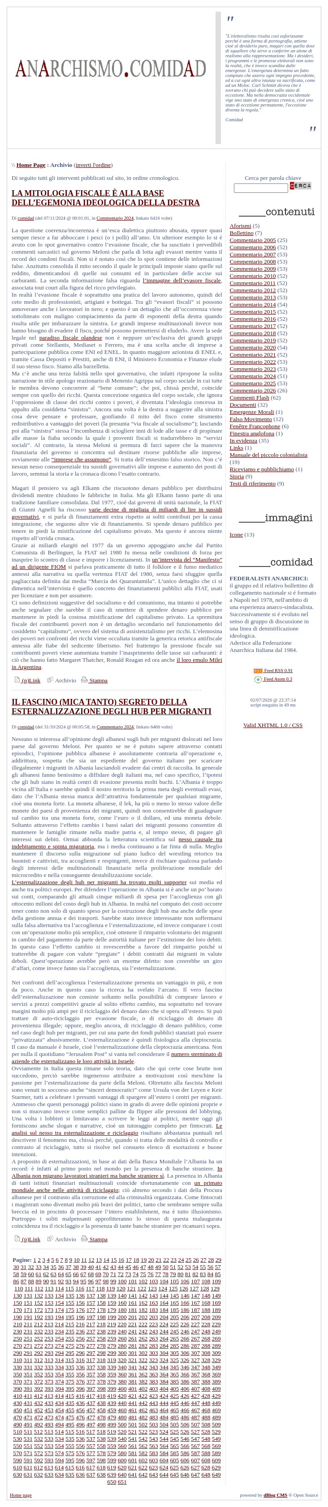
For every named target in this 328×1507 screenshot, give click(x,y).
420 (121, 1395)
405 (174, 1388)
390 (17, 1388)
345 (174, 1367)
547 (195, 1438)
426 (184, 1395)
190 (17, 1317)
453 (48, 1410)
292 (38, 1352)
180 (122, 1310)
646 (185, 1474)
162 (142, 1302)
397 (90, 1388)
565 (174, 1446)
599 (111, 1460)
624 (164, 1467)
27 (203, 1259)
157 (90, 1302)
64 (61, 1274)
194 (59, 1317)
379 (111, 1381)
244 (164, 1331)
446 (185, 1403)
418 (101, 1395)
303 (153, 1352)
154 (59, 1302)
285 (174, 1345)
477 (90, 1417)
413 (48, 1395)
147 (195, 1295)
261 (132, 1338)
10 (76, 1259)
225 (174, 1324)
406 (185, 1388)
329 (216, 1360)
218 (101, 1324)
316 (80, 1360)
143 (153, 1295)
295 (69, 1352)
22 (166, 1259)
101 (132, 1281)
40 (91, 1267)
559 (111, 1446)
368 (205, 1374)
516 (80, 1431)
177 (90, 1310)
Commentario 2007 (252, 254)
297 (90, 1352)
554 (59, 1446)
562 (142, 1446)
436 (80, 1403)
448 (205, 1403)
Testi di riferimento (252, 483)
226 (184, 1324)
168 (205, 1302)
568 (205, 1446)
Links (236, 447)
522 (142, 1431)
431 (28, 1403)
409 (216, 1388)
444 (164, 1403)
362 (142, 1374)
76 (150, 1274)
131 (28, 1295)
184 (164, 1310)
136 (80, 1295)
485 (174, 1417)
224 (164, 1324)
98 (105, 1281)
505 (174, 1424)
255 (69, 1338)
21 (158, 1259)
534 (59, 1438)
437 (90, 1403)
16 (121, 1259)
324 (164, 1360)
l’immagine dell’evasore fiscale (182, 280)
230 (17, 1331)
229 (216, 1324)
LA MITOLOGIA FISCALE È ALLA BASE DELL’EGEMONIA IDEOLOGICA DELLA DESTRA (106, 198)
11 (84, 1259)
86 (16, 1281)
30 (16, 1267)
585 (174, 1453)
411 (28, 1395)
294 (59, 1352)
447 (195, 1403)
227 (195, 1324)
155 (69, 1302)
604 (164, 1460)
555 (69, 1446)
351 (28, 1374)
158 (101, 1302)
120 (121, 1288)
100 (122, 1281)
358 (101, 1374)
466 (185, 1410)
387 (195, 1381)
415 (69, 1395)
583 (153, 1453)
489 (216, 1417)
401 (132, 1388)
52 (180, 1267)
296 (80, 1352)
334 (59, 1367)
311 (28, 1360)
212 (38, 1324)
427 (195, 1395)
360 (122, 1374)
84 (210, 1274)
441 (132, 1403)
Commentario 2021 (252, 354)
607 (195, 1460)
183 (153, 1310)
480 (122, 1417)
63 (53, 1274)
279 (111, 1345)
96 (91, 1281)
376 (80, 1381)
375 (69, 1381)
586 (185, 1453)
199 (111, 1317)
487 (195, 1417)
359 (111, 1374)
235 (69, 1331)
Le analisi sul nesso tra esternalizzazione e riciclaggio (117, 1129)
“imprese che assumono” (81, 459)
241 (132, 1331)
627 (195, 1467)
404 (164, 1388)
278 (101, 1345)
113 (49, 1288)
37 (68, 1267)
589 (216, 1453)
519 (111, 1431)
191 (28, 1317)
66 (76, 1274)
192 (38, 1317)
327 (195, 1360)
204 (164, 1317)
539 (111, 1438)
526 (184, 1431)
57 (217, 1267)
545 (174, 1438)
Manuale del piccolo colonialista (268, 454)
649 (216, 1474)
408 (205, 1388)
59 (23, 1274)
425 (174, 1395)
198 (101, 1317)
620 (121, 1467)
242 (142, 1331)
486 (185, 1417)
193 (48, 1317)
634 (59, 1474)
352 (38, 1374)
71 (113, 1274)
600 (122, 1460)
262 (142, 1338)
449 (216, 1403)
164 (164, 1302)
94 (76, 1281)
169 (216, 1302)
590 (17, 1460)
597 (90, 1460)
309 (216, 1352)
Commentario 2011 (252, 283)
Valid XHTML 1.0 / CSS (272, 725)
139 (111, 1295)
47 (143, 1267)
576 (80, 1453)
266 (185, 1338)
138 (101, 1295)
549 (216, 1438)
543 (153, 1438)
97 (98, 1281)
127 (194, 1288)
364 (164, 1374)
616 (80, 1467)
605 (174, 1460)
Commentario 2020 (252, 347)
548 (205, 1438)
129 (215, 1288)
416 (80, 1395)
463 (153, 1410)
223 (153, 1324)
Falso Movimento (250, 419)
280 (122, 1345)
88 (31, 1281)
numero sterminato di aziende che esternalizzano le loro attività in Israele (117, 1057)
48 (150, 1267)
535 (69, 1438)
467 (195, 1410)
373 (48, 1381)
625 (174, 1467)
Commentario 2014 (252, 304)
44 (121, 1267)
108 (205, 1281)
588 (205, 1453)
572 (38, 1453)
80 (180, 1274)
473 (48, 1417)
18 (136, 1259)
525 (174, 1431)
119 (110, 1288)
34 (46, 1267)
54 (195, 1267)
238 (101, 1331)
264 (164, 1338)
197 (90, 1317)
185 (174, 1310)
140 (122, 1295)
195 (69, 1317)
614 (59, 1467)
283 (153, 1345)
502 (142, 1424)
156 (80, 1302)
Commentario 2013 (252, 297)
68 (91, 1274)
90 (46, 1281)
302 (142, 1352)
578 (101, 1453)
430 (17, 1403)
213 (48, 1324)
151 (28, 1302)
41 (98, 1267)
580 (122, 1453)
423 (153, 1395)
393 (48, 1388)
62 (46, 1274)
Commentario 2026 (252, 390)
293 (48, 1352)
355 (69, 1374)
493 (48, 1424)
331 (28, 1367)
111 (29, 1288)
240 (122, 1331)
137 (90, 1295)
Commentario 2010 (252, 275)
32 (31, 1267)
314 (59, 1360)
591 (28, 1460)
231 (28, 1331)
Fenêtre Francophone (254, 426)
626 (184, 1467)
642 (142, 1474)
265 (174, 1338)
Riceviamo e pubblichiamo (261, 469)
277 (90, 1345)
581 (132, 1453)
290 (17, 1352)
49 (158, 1267)
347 (195, 1367)
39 (83, 1267)
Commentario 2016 (252, 318)
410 (17, 1395)
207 (195, 1317)
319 (111, 1360)
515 (69, 1431)
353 (48, 1374)
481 (132, 1417)
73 (128, 1274)
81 (188, 1274)
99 (113, 1281)
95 (83, 1281)
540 (122, 1438)
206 (185, 1317)
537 (90, 1438)
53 (188, 1267)
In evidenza (243, 440)
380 (122, 1381)
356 (80, 1374)
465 (174, 1410)
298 (101, 1352)
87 (23, 1281)
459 (111, 1410)
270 (17, 1345)
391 (28, 1388)
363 (153, 1374)
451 (28, 1410)
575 (69, 1453)
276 (80, 1345)
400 (122, 1388)
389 (216, 1381)
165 (174, 1302)
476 (80, 1417)
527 (195, 1431)
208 (205, 1317)
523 (153, 1431)
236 (80, 1331)
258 (101, 1338)
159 (111, 1302)
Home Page (31, 165)
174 (59, 1310)
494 (59, 1424)
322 (142, 1360)
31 (23, 1267)
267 (195, 1338)
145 (174, 1295)
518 (101, 1431)
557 (90, 1446)
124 (162, 1288)
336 (80, 1367)
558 (101, 1446)
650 (111, 1481)
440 (122, 1403)
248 (205, 1331)
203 (153, 1317)
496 (80, 1424)
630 (17, 1474)
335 (69, 1367)
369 (216, 1374)
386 (185, 1381)
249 (216, 1331)
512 (38, 1431)
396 (80, 1388)
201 (132, 1317)
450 (17, 1410)
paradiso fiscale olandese (70, 337)
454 (59, 1410)
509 (216, 1424)
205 (174, 1317)
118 (100, 1288)
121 (131, 1288)
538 (101, 1438)
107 (195, 1281)
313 (48, 1360)
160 (122, 1302)
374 (59, 1381)
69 (98, 1274)
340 (122, 1367)
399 (111, 1388)
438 (101, 1403)
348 (205, 1367)
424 (164, 1395)
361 (132, 1374)
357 (90, 1374)
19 (144, 1259)
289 (216, 1345)
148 (205, 1295)
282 (142, 1345)
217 (90, 1324)
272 (38, 1345)
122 (142, 1288)
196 (80, 1317)
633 (48, 1474)
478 (101, 1417)
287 (195, 1345)
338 (101, 1367)
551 (28, 1446)
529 (216, 1431)
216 (80, 1324)
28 (211, 1259)
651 (122, 1481)
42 (105, 1267)
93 (68, 1281)
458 (101, 1410)
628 (205, 1467)
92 (61, 1281)
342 (142, 1367)
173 (48, 1310)
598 (101, 1460)
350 (17, 1374)
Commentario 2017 (252, 326)
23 (174, 1259)
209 (216, 1317)
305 (174, 1352)
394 (59, 1388)
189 (216, 1310)
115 (69, 1288)
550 (17, 1446)
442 (142, 1403)
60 (31, 1274)
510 (17, 1431)
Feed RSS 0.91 (273, 670)
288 (205, 1345)
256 (80, 1338)
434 (59, 1403)
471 (28, 1417)
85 (217, 1274)
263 (153, 1338)
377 (90, 1381)
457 (90, 1410)
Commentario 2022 (252, 361)
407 (195, 1388)
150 (17, 1302)
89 (38, 1281)
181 (132, 1310)
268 (205, 1338)
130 (17, 1295)
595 (69, 1460)
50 (165, 1267)
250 (17, 1338)
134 (59, 1295)
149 (216, 1295)
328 (205, 1360)
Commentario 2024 (115, 218)
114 (59, 1288)
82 (195, 1274)
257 (90, 1338)
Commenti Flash (249, 397)
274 (59, 1345)
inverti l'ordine (93, 165)
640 (122, 1474)
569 (216, 1446)
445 (174, 1403)
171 (28, 1310)
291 (28, 1352)
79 (173, 1274)
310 (17, 1360)
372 (38, 1381)
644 (164, 1474)
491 (28, 1424)
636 (80, 1474)
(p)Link (26, 680)
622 (142, 1467)
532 (38, 1438)
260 (122, 1338)
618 (101, 1467)
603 (153, 1460)
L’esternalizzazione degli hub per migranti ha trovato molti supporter (99, 882)
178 (101, 1310)
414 (59, 1395)
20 (151, 1259)
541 (132, 1438)
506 (185, 1424)
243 (153, 1331)
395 (69, 1388)
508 (205, 1424)
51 (173, 1267)
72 (121, 1274)
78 (165, 1274)
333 (48, 1367)
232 (38, 1331)
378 (101, 1381)
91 (53, 1281)
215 (69, 1324)
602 (142, 1460)
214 (59, 1324)
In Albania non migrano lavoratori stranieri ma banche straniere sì (117, 1172)
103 (153, 1281)
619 (111, 1467)
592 (38, 1460)
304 (164, 1352)
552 (38, 1446)
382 (142, 1381)
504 (164, 1424)
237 (90, 1331)
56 (210, 1267)
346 (185, 1367)
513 (48, 1431)
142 (142, 1295)
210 (17, 1324)
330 (17, 1367)
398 (101, 1388)
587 (195, 1453)
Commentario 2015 (252, 311)
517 (90, 1431)
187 (195, 1310)
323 (153, 1360)
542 (142, 1438)
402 (142, 1388)
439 (111, 1403)
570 (17, 1453)
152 (38, 1302)
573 (48, 1453)
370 (17, 1381)
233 (48, 1331)
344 (164, 1367)
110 (18, 1288)
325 (174, 1360)
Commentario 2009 (252, 268)
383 (153, 1381)
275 (69, 1345)
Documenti (242, 404)
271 (28, 1345)
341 (132, 1367)
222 (142, 1324)
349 (216, 1367)
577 (90, 1453)
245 (174, 1331)
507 (195, 1424)
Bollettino (241, 233)
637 (90, 1474)
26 (196, 1259)
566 (185, 1446)
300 (122, 1352)
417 (90, 1395)
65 (68, 1274)
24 (181, 1259)
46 (135, 1267)
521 (132, 1431)
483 (153, 1417)
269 (216, 1338)
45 (128, 1267)
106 (185, 1281)
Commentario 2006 (252, 247)
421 (132, 1395)
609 (216, 1460)
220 (121, 1324)
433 (48, 1403)
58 (16, 1274)
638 (101, 1474)
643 (153, 1474)
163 (153, 1302)
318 (101, 1360)
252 (38, 1338)
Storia (236, 476)
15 (114, 1259)
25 (188, 1259)
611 (28, 1467)
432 (38, 1403)
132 (38, 1295)
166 (185, 1302)
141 (132, 1295)
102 (142, 1281)
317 (90, 1360)
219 (111, 1324)
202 (142, 1317)
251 (28, 1338)
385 (174, 1381)
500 (122, 1424)
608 (205, 1460)
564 (164, 1446)
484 (164, 1417)
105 (174, 1281)
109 (216, 1281)
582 (142, 1453)
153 (48, 1302)
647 (195, 1474)
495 (69, 1424)
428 (205, 1395)
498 (101, 1424)
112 (39, 1288)
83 (203, 1274)
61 (38, 1274)
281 (132, 1345)
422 (142, 1395)
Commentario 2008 (252, 261)
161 (132, 1302)
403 (153, 1388)
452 (38, 1410)
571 (28, 1453)
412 (38, 1395)
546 (185, 1438)
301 (132, 1352)
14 (106, 1259)
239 (111, 1331)
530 (17, 1438)
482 (142, 1417)
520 (121, 1431)
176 (80, 1310)
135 (69, 1295)
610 (17, 1467)
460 (122, 1410)
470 (17, 1417)
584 (164, 1453)
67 (83, 1274)
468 (205, 1410)
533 (48, 1438)
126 (183, 1288)
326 (184, 1360)
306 (185, 1352)
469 (216, 1410)
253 (48, 1338)
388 (205, 1381)
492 (38, 1424)
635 (69, 1474)
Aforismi (240, 225)
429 (216, 1395)
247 (195, 1331)
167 (195, 1302)
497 (90, 1424)
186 (185, 1310)
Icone (236, 534)
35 (53, 1267)
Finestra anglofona (251, 433)
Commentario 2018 (252, 333)
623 (153, 1467)
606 (185, 1460)
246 (185, 1331)
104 (164, 1281)
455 (69, 1410)
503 (153, 1424)
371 (28, 1381)
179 (111, 1310)
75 (143, 1274)
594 (59, 1460)
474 (59, 1417)
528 (205, 1431)
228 (205, 1324)
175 (69, 1310)
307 (195, 1352)
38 (76, 1267)
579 (111, 1453)
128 (204, 1288)
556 (80, 1446)
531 (28, 1438)
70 (105, 1274)
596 (80, 1460)
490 (17, 1424)
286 (185, 1345)
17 (129, 1259)
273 (48, 1345)
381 (132, 1381)
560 (122, 1446)
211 (28, 1324)
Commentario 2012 (252, 290)
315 (69, 1360)
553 (48, 1446)
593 (48, 1460)
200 (122, 1317)
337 (90, 1367)
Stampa (93, 680)
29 (218, 1259)
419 (111, 1395)
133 (48, 1295)
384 (164, 1381)
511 (28, 1431)
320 (121, 1360)
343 (153, 1367)
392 (38, 1388)
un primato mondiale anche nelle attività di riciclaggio (117, 1186)
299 (111, 1352)
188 (205, 1310)
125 (173, 1288)
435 (69, 1403)
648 (205, 1474)
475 (69, 1417)
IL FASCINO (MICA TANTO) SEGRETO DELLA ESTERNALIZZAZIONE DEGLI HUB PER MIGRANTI (111, 707)
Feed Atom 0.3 (273, 679)
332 (38, 1367)
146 (185, 1295)
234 (59, 1331)
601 (132, 1460)
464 (164, 1410)
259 (111, 1338)
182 (142, 1310)
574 (59, 1453)
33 (38, 1267)
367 (195, 1374)
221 (132, 1324)
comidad (25, 218)
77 (158, 1274)
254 (59, 1338)
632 (38, 1474)
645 (174, 1474)
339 (111, 1367)
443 (153, 1403)
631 (28, 1474)
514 (59, 1431)
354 (59, 1374)
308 (205, 1352)
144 (164, 1295)
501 (132, 1424)
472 (38, 1417)
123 (152, 1288)
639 (111, 1474)
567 (195, 1446)
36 (61, 1267)
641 (132, 1474)
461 (132, 1410)
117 (90, 1288)
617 (90, 1467)
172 (38, 1310)
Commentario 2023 (252, 369)
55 (203, 1267)
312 (38, 1360)
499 (111, 1424)
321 (132, 1360)
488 (205, 1417)
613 (48, 1467)
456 (80, 1410)
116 (80, 1288)
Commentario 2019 (252, 340)
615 (69, 1467)
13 (99, 1259)
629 (216, 1467)
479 (111, 1417)
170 (17, 1310)
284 (164, 1345)
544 (164, 1438)
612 (38, 1467)
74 (135, 1274)
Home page (21, 1495)
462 (142, 1410)
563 (153, 1446)
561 (132, 1446)
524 (164, 1431)
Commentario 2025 (252, 383)
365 (174, 1374)
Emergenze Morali (251, 412)
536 (80, 1438)
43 (113, 1267)
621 (132, 1467)
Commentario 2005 (252, 240)
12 (91, 1259)
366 (185, 1374)
